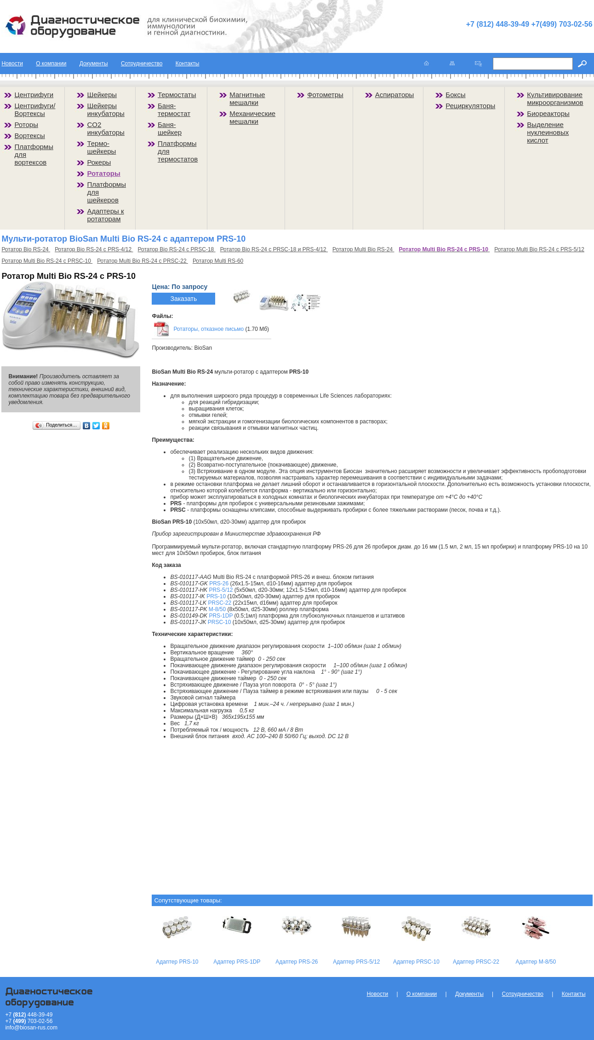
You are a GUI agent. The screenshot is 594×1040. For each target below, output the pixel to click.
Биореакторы (548, 113)
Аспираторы (394, 94)
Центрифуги (33, 94)
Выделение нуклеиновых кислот (548, 132)
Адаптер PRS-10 (177, 962)
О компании (51, 63)
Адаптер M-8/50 (536, 962)
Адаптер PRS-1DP (236, 962)
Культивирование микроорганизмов (555, 98)
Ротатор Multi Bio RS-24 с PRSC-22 (142, 261)
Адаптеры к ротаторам (105, 215)
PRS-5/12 (221, 590)
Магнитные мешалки (247, 98)
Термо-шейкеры (101, 147)
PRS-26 (218, 583)
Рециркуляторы (470, 106)
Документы (94, 63)
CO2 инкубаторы (106, 128)
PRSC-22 (219, 603)
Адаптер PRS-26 (296, 962)
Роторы (26, 124)
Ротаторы (103, 173)
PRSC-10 (219, 622)
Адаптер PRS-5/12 (356, 962)
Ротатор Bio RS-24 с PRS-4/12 (94, 249)
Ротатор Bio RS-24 (25, 249)
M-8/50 (217, 609)
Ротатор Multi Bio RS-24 (363, 249)
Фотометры (325, 94)
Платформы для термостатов (178, 151)
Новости (12, 63)
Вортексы (29, 135)
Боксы (455, 94)
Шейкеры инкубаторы (106, 109)
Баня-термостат (174, 109)
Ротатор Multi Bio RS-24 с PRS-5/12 (539, 249)
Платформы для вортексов (33, 154)
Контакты (188, 63)
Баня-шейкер (170, 128)
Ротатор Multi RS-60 (218, 261)
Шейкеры (102, 94)
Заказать (183, 298)
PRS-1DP (221, 615)
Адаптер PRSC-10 (416, 962)
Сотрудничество (141, 63)
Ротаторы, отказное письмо (208, 329)
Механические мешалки (252, 117)
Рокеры (99, 162)
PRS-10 (216, 596)
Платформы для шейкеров (106, 192)
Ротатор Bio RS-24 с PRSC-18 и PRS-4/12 (274, 249)
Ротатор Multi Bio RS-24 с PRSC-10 (46, 261)
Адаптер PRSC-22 (476, 962)
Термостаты (177, 94)
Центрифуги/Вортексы (34, 109)
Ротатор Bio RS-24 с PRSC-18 (177, 249)
